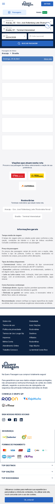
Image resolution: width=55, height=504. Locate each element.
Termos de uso (9, 325)
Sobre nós (7, 321)
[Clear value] (24, 36)
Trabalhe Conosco (10, 350)
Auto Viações (34, 325)
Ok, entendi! (29, 500)
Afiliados (32, 337)
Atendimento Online (11, 346)
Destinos (32, 333)
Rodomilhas (34, 341)
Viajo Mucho (34, 346)
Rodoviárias (34, 329)
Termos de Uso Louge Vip (13, 333)
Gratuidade (33, 321)
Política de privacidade (12, 329)
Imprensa (6, 337)
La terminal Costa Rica (38, 350)
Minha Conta (8, 341)
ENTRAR (47, 4)
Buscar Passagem (27, 43)
